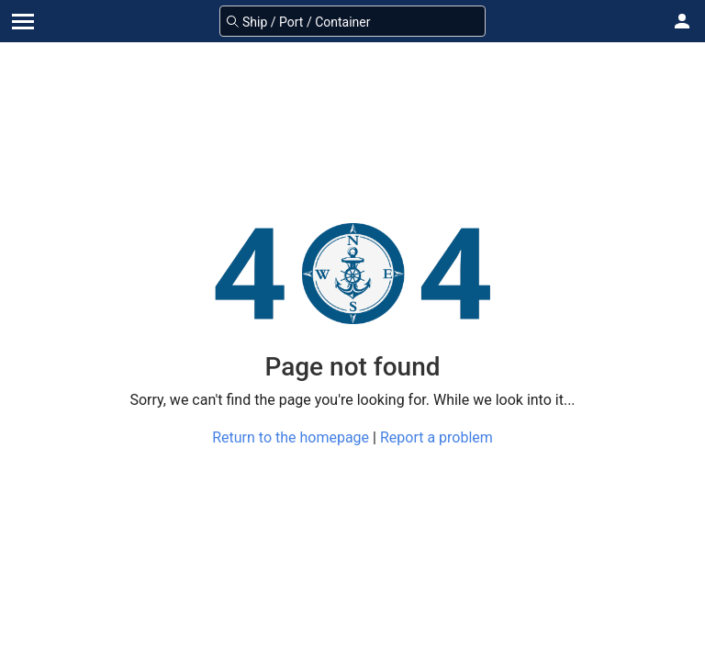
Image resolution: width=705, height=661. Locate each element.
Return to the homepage (290, 437)
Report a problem (436, 437)
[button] (682, 21)
